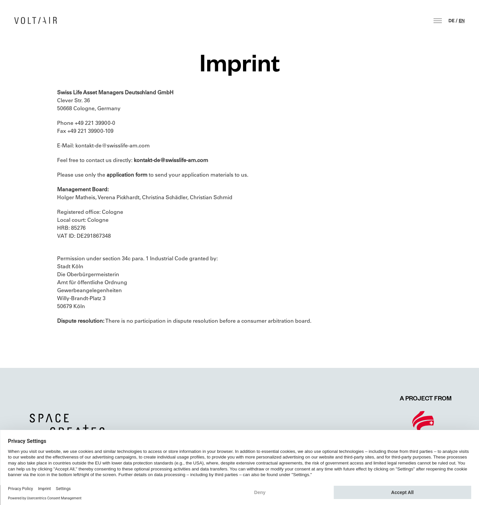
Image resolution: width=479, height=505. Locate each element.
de (451, 20)
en (462, 20)
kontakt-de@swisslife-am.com (112, 145)
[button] (438, 21)
